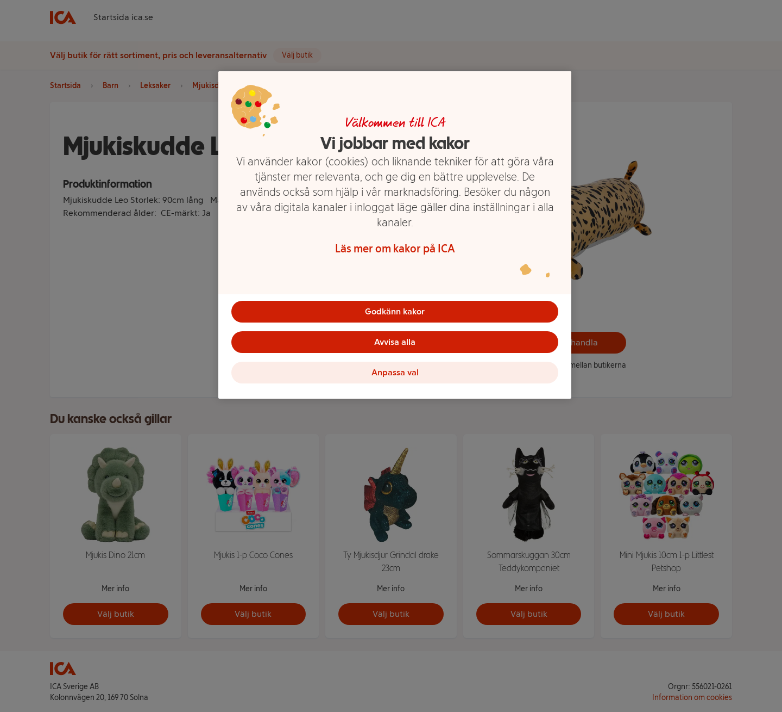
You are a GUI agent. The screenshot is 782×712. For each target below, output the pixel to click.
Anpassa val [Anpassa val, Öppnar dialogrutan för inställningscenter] (395, 372)
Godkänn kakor (395, 311)
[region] (394, 235)
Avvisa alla (394, 342)
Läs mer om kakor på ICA (395, 248)
